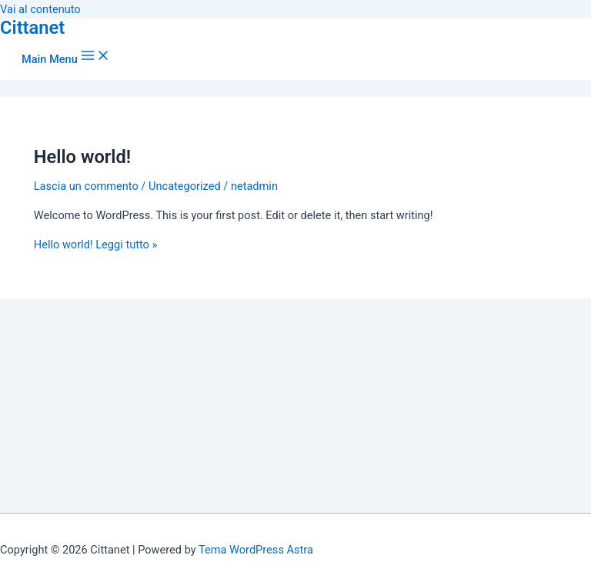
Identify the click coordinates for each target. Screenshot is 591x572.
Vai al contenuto (40, 9)
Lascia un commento (86, 186)
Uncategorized (185, 186)
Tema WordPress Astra (256, 550)
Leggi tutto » (96, 244)
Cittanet (32, 27)
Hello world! (82, 157)
